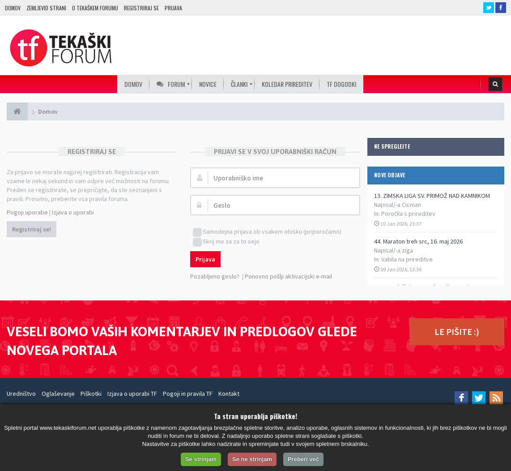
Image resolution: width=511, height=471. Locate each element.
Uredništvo (21, 394)
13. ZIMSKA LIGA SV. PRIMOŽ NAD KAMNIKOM (432, 196)
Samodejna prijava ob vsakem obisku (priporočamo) (267, 232)
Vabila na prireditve (407, 259)
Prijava (173, 8)
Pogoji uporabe (27, 212)
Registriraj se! (31, 229)
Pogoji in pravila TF (188, 394)
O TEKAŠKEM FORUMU (95, 8)
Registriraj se (141, 8)
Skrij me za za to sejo (226, 242)
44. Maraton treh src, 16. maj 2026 (418, 241)
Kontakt (228, 394)
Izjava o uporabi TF (132, 394)
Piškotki (91, 394)
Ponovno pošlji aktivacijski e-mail (288, 276)
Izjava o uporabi (73, 212)
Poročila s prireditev (408, 214)
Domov (13, 8)
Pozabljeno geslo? (214, 276)
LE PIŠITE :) (456, 331)
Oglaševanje (58, 394)
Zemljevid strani (46, 8)
